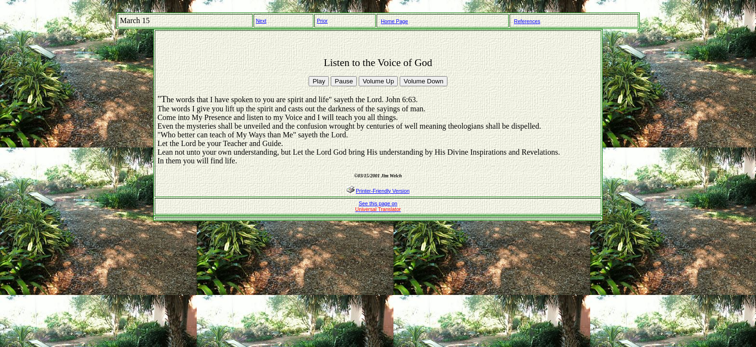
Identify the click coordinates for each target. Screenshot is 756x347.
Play (318, 81)
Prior (322, 21)
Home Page (394, 21)
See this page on (378, 206)
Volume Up (378, 81)
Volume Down (423, 81)
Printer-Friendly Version (382, 191)
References (527, 21)
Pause (344, 81)
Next (261, 21)
